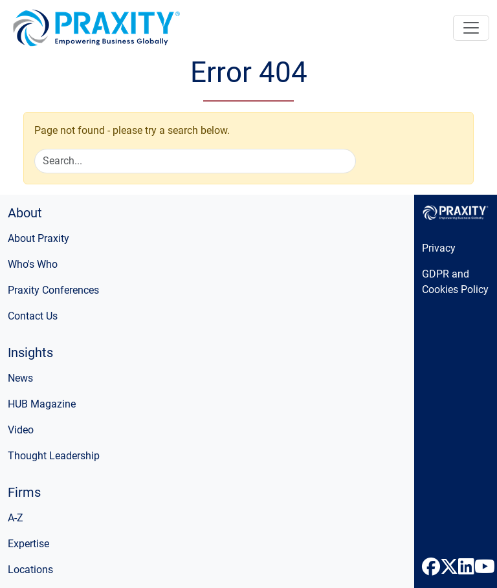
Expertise (28, 544)
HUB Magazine (42, 404)
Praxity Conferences (53, 290)
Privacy (439, 248)
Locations (30, 569)
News (20, 378)
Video (21, 430)
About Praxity (38, 238)
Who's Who (33, 264)
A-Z (15, 518)
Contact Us (33, 316)
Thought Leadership (54, 456)
